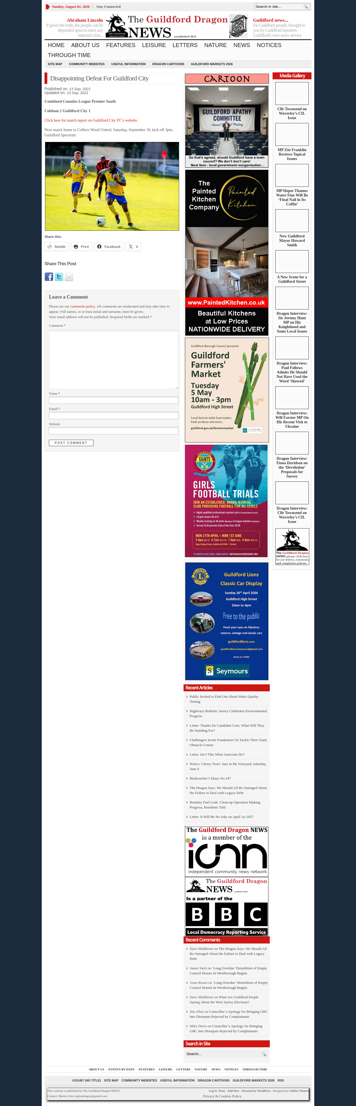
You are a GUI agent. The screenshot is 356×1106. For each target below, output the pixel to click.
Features (120, 45)
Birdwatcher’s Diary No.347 (210, 778)
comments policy (82, 306)
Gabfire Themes (299, 1090)
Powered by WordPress (256, 1090)
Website (54, 424)
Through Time (69, 55)
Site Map (55, 64)
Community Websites (87, 64)
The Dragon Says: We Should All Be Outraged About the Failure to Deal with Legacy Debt (228, 954)
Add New (233, 1090)
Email (54, 409)
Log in (213, 1090)
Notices (269, 45)
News (241, 45)
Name (54, 393)
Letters (185, 45)
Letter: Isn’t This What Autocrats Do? (217, 754)
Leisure (154, 45)
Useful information (128, 64)
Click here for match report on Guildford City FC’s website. (91, 120)
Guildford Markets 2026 (212, 64)
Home (56, 45)
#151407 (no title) (86, 1080)
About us (85, 45)
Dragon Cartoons (168, 64)
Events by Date (121, 1069)
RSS (281, 1080)
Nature (215, 45)
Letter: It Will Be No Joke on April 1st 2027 (221, 817)
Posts (222, 1090)
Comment (57, 326)
